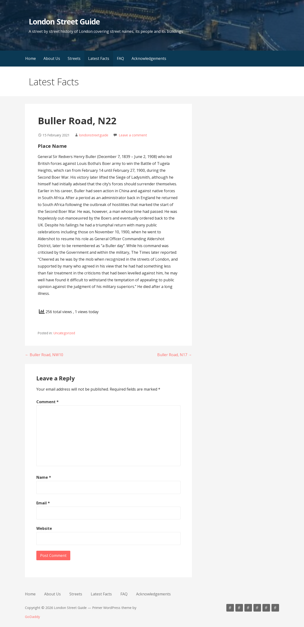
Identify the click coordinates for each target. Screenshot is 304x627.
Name (43, 477)
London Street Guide (64, 21)
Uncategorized (64, 333)
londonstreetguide (93, 135)
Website (44, 528)
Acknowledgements (149, 58)
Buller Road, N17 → (174, 354)
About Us (51, 58)
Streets (74, 58)
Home (30, 58)
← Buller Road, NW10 (44, 354)
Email (43, 503)
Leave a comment (133, 135)
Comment (47, 401)
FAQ (120, 58)
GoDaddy (32, 616)
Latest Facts (98, 58)
